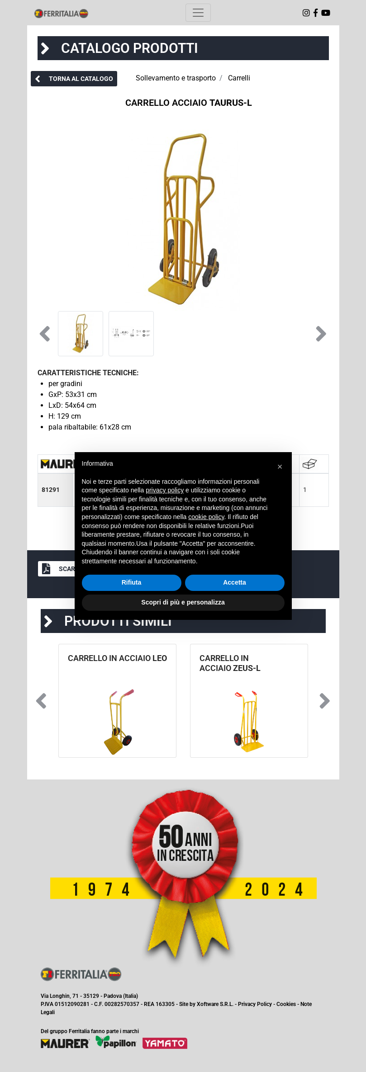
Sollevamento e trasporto (176, 78)
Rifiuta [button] (132, 582)
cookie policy (206, 516)
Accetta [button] (234, 582)
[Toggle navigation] (198, 13)
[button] (74, 78)
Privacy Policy (255, 1004)
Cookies (286, 1004)
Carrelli (239, 78)
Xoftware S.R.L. (215, 1004)
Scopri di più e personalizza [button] (182, 602)
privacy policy (165, 490)
